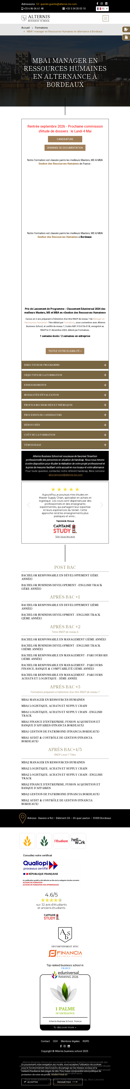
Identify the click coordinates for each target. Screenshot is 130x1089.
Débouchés (32, 424)
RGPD (86, 1041)
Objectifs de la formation (43, 375)
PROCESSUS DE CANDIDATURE (43, 414)
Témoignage (32, 444)
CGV (55, 1041)
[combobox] (102, 8)
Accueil (25, 27)
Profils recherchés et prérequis (48, 404)
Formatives (69, 322)
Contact (45, 1041)
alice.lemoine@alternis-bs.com (66, 474)
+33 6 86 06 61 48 (32, 8)
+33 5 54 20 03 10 (74, 8)
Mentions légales (70, 1041)
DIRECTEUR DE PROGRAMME (42, 364)
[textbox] (103, 9)
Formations (41, 27)
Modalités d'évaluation (41, 394)
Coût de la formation (39, 434)
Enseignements (35, 384)
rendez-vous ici (59, 1074)
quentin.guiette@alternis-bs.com (49, 4)
